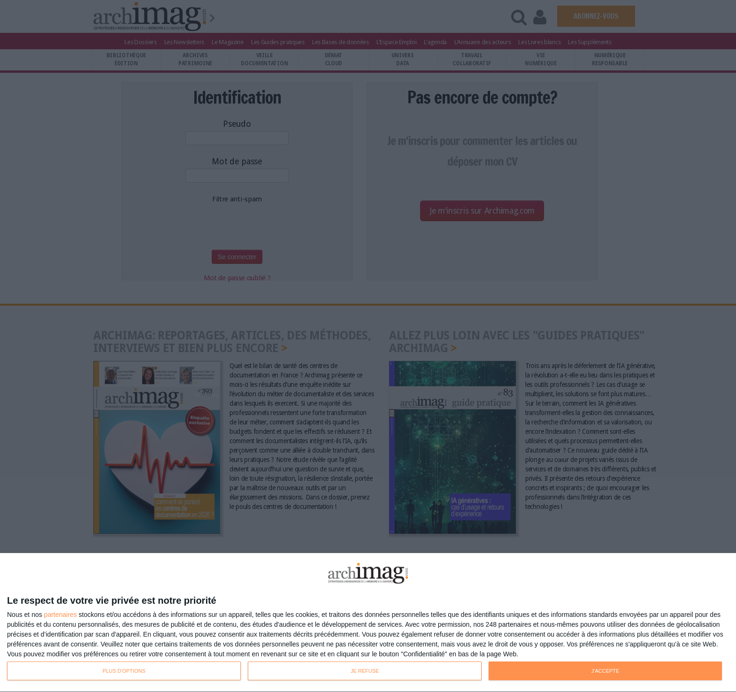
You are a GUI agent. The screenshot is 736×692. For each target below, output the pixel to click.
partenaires (60, 614)
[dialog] (368, 623)
